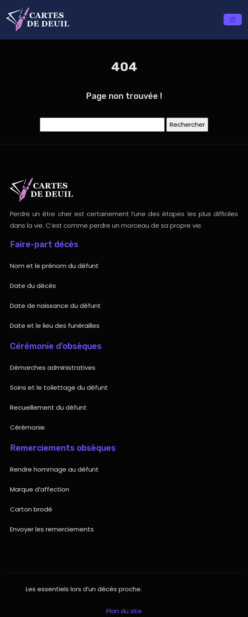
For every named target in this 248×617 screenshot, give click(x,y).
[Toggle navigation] (233, 20)
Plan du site (124, 611)
